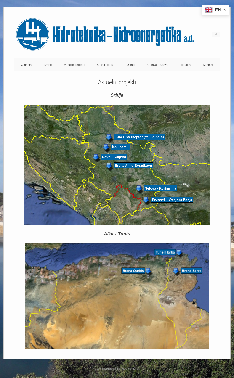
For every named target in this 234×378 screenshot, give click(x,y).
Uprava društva (157, 64)
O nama (26, 64)
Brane (48, 64)
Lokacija (185, 64)
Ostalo (131, 64)
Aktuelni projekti (74, 64)
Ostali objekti (105, 64)
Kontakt (208, 64)
